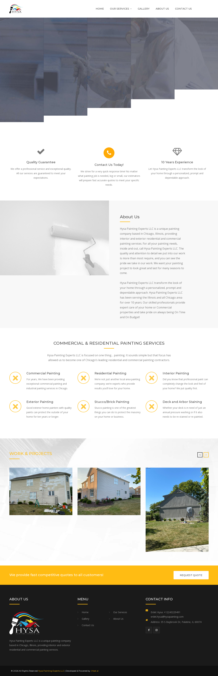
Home (100, 8)
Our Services (119, 8)
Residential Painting (110, 373)
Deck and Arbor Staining (182, 402)
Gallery (144, 8)
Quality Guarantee (41, 162)
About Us (162, 8)
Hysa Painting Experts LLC (51, 671)
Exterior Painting (39, 402)
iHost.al (94, 671)
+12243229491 (172, 612)
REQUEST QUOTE (191, 575)
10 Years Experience (177, 162)
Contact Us (183, 8)
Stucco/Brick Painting (112, 402)
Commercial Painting (43, 373)
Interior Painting (176, 373)
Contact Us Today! (109, 165)
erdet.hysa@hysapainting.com (167, 616)
